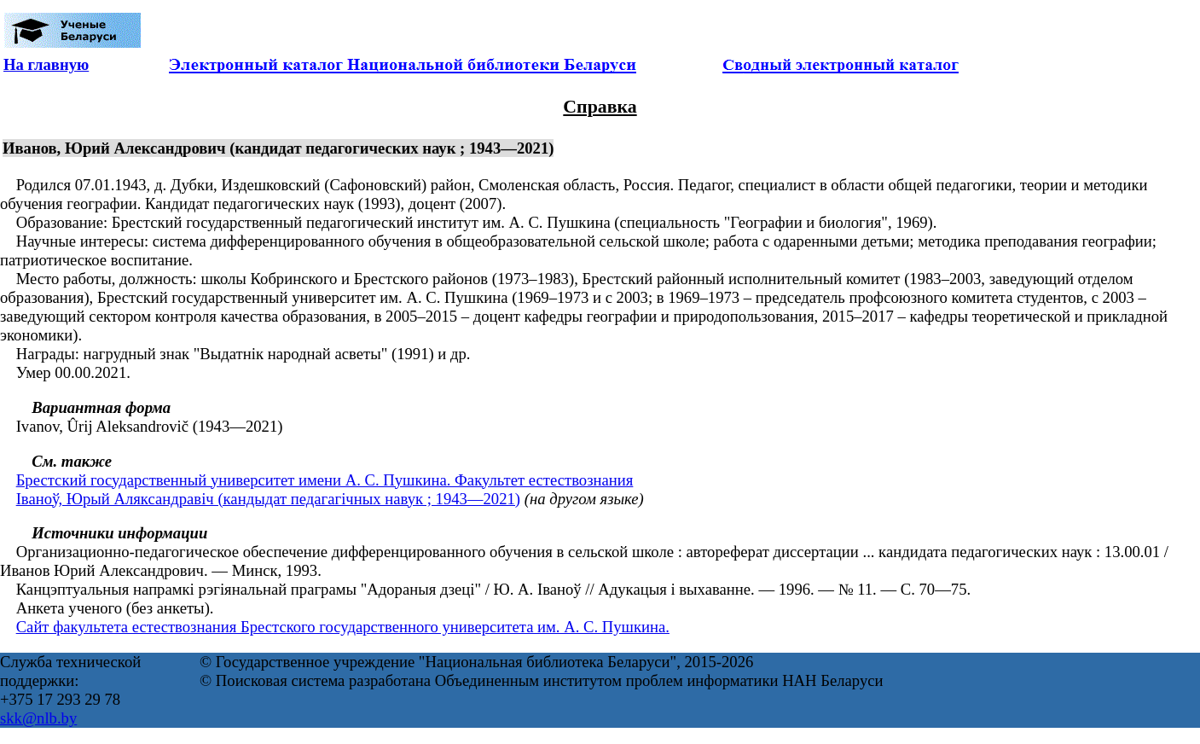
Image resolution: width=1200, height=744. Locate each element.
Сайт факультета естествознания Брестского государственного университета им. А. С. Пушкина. (343, 627)
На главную (46, 64)
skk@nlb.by (38, 718)
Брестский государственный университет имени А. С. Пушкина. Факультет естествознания (325, 480)
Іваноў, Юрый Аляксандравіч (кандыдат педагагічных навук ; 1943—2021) (268, 499)
